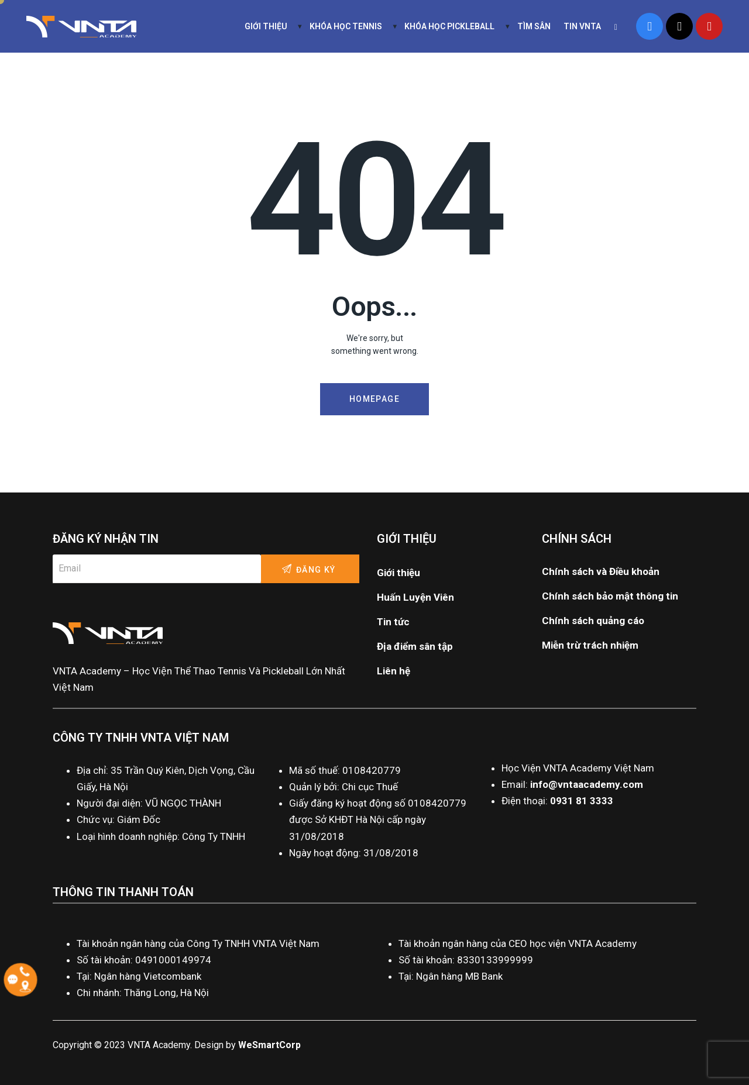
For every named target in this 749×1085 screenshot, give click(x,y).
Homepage (374, 399)
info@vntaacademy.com (586, 784)
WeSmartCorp (269, 1044)
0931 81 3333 (581, 801)
